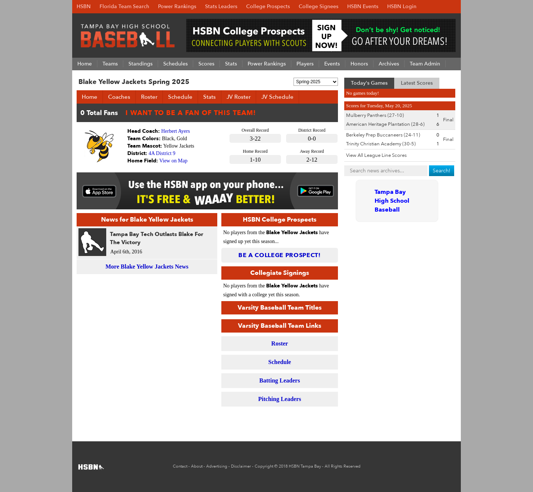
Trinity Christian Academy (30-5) (381, 144)
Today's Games (369, 83)
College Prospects (268, 6)
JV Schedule (277, 97)
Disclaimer (241, 466)
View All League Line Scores (376, 155)
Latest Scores (417, 83)
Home (89, 97)
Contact (180, 466)
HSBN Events (362, 6)
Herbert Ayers (175, 131)
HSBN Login (401, 6)
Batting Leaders (279, 380)
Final (448, 120)
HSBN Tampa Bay (305, 466)
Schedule (180, 97)
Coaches (119, 97)
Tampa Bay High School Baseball (392, 201)
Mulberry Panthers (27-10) (375, 115)
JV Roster (239, 97)
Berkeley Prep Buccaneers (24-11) (383, 135)
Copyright (264, 466)
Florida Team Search (124, 6)
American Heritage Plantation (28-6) (385, 124)
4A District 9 (162, 153)
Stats (209, 97)
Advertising (216, 466)
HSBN (84, 6)
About (196, 466)
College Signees (318, 6)
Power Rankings (177, 6)
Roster (149, 97)
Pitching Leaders (279, 399)
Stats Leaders (221, 6)
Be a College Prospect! (279, 255)
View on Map (173, 161)
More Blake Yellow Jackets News (146, 266)
